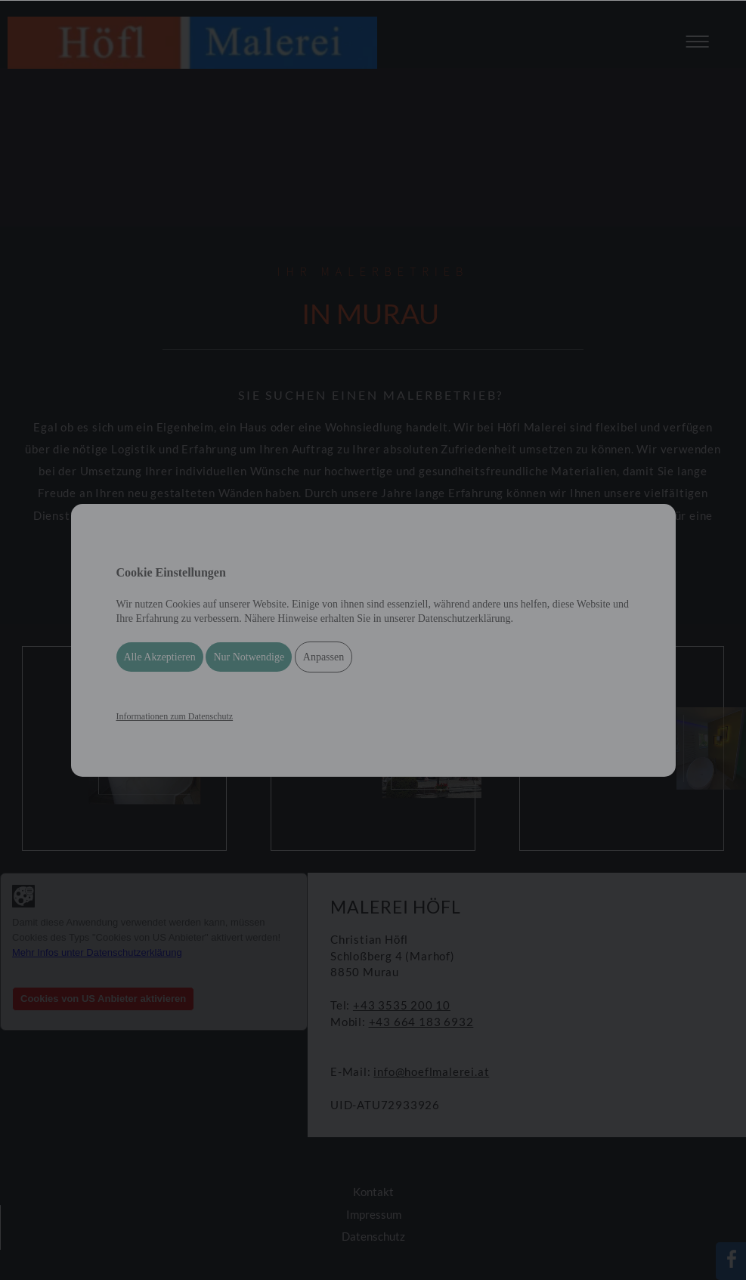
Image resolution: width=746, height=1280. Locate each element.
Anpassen (323, 657)
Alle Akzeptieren (160, 657)
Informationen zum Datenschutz (175, 716)
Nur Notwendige (248, 657)
